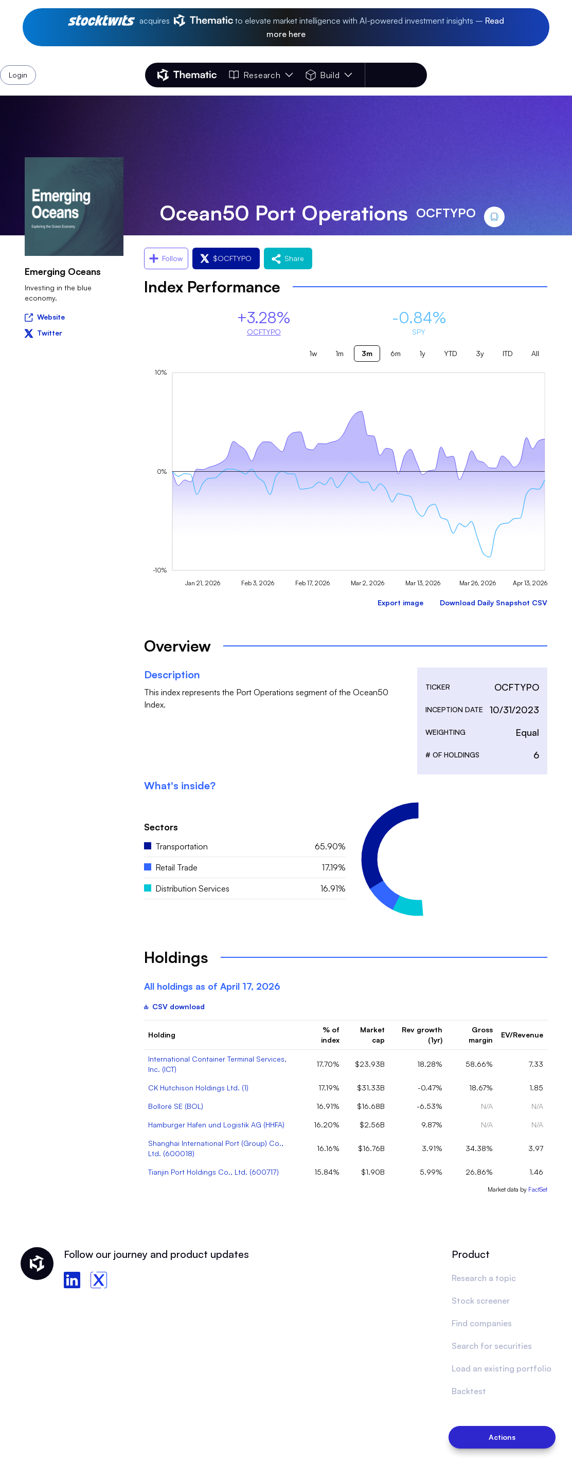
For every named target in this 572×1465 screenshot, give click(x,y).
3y (480, 353)
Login (400, 75)
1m (339, 353)
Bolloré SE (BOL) (175, 1106)
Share (288, 258)
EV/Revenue (522, 1034)
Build (329, 75)
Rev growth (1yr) (422, 1034)
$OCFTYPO (226, 258)
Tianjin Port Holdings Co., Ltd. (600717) (213, 1171)
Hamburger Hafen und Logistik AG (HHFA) (216, 1124)
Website (45, 316)
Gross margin (481, 1034)
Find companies (482, 1323)
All (535, 353)
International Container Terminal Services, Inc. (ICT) (217, 1063)
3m (367, 353)
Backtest (469, 1391)
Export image (400, 602)
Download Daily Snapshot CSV (493, 602)
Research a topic (484, 1278)
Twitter (43, 332)
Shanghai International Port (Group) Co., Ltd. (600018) (215, 1148)
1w (313, 353)
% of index (330, 1034)
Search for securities (492, 1346)
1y (422, 353)
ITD (508, 353)
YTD (450, 353)
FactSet (537, 1189)
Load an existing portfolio (501, 1368)
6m (395, 353)
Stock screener (481, 1300)
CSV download (174, 1006)
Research (261, 75)
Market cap (372, 1034)
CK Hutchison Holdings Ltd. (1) (198, 1087)
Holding (161, 1034)
